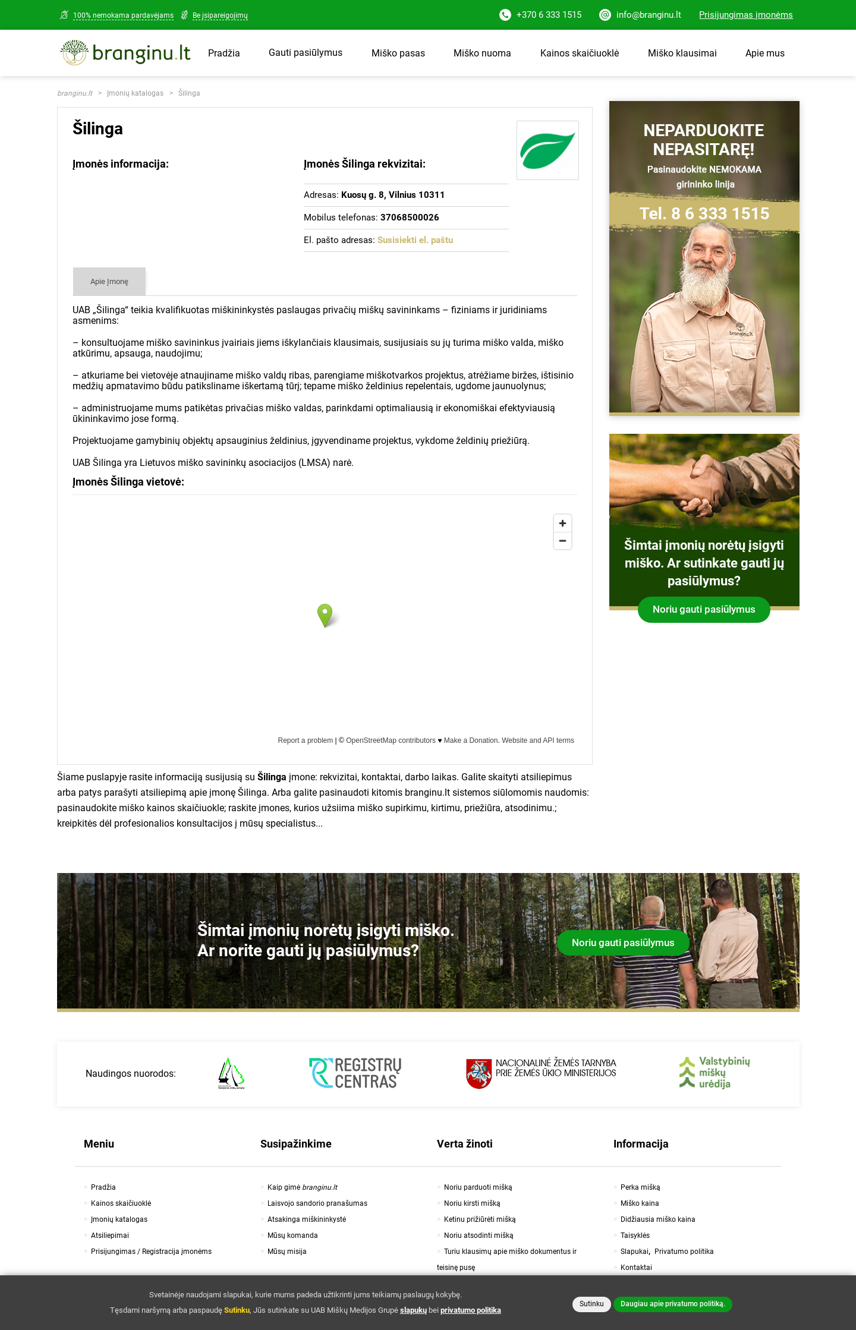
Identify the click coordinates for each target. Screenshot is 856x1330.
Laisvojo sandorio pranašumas (317, 1203)
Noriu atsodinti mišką (479, 1235)
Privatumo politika (684, 1251)
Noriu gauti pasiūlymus (704, 609)
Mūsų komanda (293, 1235)
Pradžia (224, 53)
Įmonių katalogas (135, 93)
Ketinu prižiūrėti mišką (480, 1219)
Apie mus (765, 53)
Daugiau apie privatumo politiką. (673, 1304)
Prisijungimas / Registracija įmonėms (151, 1251)
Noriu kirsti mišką (472, 1203)
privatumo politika (470, 1310)
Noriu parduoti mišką (478, 1187)
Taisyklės (635, 1235)
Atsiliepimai (110, 1235)
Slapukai (635, 1251)
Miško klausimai (682, 53)
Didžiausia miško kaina (658, 1219)
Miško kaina (640, 1203)
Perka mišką (640, 1187)
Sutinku (592, 1304)
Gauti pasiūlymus (305, 52)
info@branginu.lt (640, 16)
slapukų (413, 1310)
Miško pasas (398, 53)
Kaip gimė (302, 1187)
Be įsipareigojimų (220, 15)
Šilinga (189, 93)
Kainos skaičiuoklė (579, 53)
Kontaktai (636, 1267)
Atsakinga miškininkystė (307, 1219)
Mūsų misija (287, 1251)
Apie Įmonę (109, 281)
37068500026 (409, 217)
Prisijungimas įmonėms (746, 15)
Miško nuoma (482, 53)
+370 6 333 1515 (540, 16)
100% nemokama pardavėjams (123, 15)
